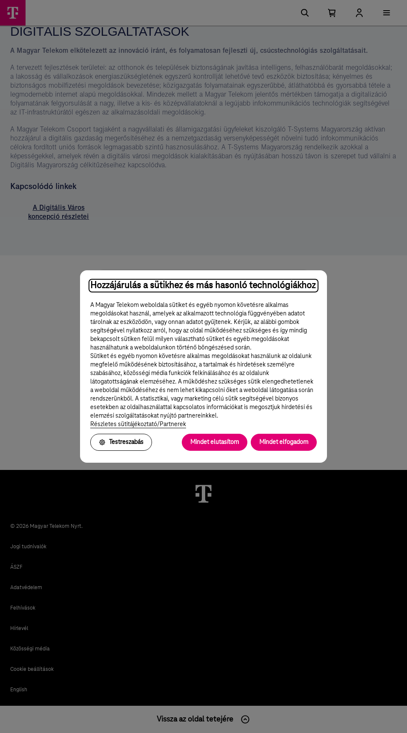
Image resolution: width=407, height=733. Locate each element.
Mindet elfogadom (283, 442)
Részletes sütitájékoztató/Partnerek (138, 424)
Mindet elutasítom (214, 442)
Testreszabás (121, 442)
